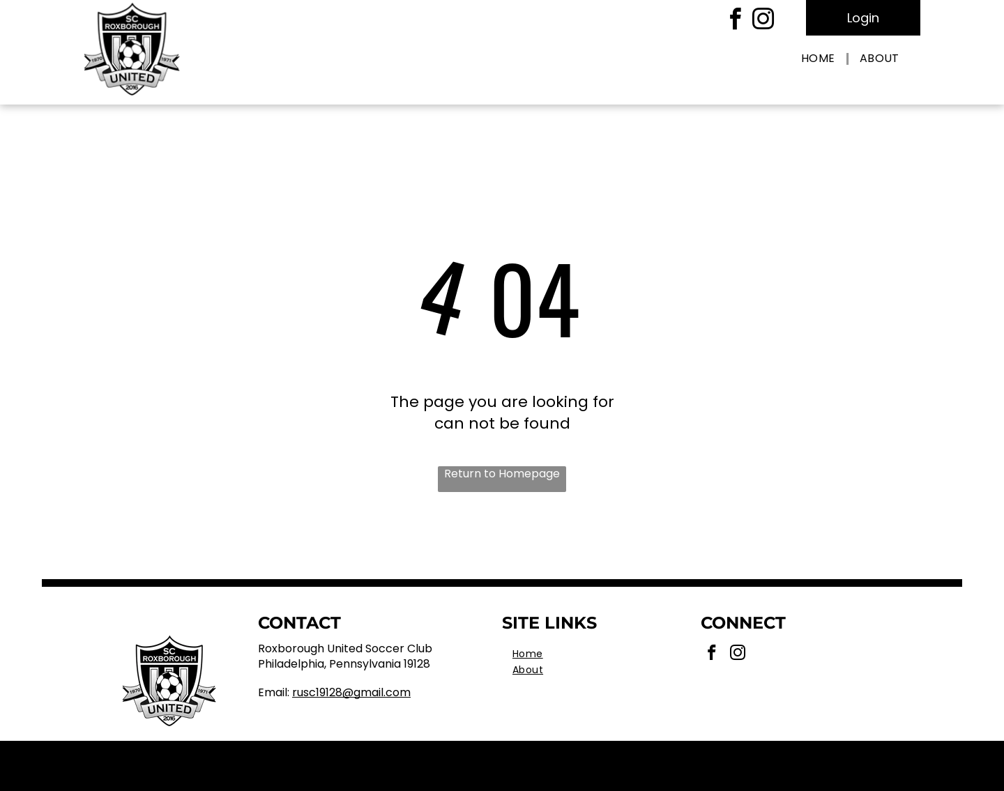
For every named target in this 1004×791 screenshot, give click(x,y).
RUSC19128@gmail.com (351, 692)
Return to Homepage (502, 474)
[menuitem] (820, 58)
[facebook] (734, 21)
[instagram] (762, 21)
